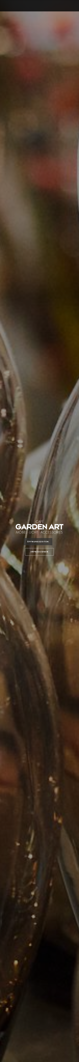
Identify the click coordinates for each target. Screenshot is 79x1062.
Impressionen (39, 552)
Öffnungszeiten (38, 541)
